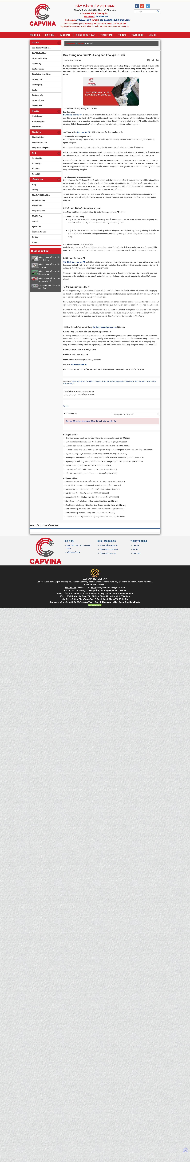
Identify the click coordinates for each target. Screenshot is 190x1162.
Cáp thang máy (37, 95)
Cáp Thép (35, 42)
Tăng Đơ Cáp (36, 132)
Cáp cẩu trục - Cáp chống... (41, 74)
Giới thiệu (137, 1110)
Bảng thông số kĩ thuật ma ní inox (49, 265)
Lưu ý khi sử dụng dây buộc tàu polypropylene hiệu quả (87, 1042)
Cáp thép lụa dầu (38, 69)
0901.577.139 (84, 20)
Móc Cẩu (35, 221)
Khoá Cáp (35, 111)
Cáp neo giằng (37, 85)
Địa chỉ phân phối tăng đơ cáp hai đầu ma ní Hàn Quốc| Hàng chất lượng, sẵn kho (99, 1019)
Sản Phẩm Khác (37, 179)
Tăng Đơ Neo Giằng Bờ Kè (41, 148)
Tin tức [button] (122, 35)
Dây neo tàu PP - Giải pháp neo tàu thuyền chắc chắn (87, 1046)
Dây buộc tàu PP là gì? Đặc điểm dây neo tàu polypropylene (89, 1038)
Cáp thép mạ (36, 64)
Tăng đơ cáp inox (38, 137)
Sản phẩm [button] (66, 35)
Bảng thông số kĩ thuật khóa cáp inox (49, 272)
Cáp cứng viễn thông (39, 58)
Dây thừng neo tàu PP (72, 115)
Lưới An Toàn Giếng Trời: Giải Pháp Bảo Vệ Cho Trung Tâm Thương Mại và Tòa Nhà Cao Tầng (104, 1007)
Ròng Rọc (35, 242)
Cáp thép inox (37, 106)
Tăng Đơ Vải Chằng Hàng (41, 195)
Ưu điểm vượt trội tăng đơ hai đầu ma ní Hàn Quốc (86, 1030)
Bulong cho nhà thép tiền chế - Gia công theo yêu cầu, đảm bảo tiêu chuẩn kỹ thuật (99, 1015)
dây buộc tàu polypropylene (104, 884)
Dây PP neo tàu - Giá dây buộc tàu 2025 (81, 1050)
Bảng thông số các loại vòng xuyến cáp (49, 279)
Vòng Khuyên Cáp (38, 200)
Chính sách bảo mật (108, 1110)
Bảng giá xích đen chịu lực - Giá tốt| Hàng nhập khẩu (86, 1054)
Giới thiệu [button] (50, 35)
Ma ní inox (35, 169)
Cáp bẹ (34, 90)
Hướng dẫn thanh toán (109, 1102)
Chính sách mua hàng (109, 1106)
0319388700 (102, 16)
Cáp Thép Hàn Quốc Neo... (41, 48)
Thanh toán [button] (107, 35)
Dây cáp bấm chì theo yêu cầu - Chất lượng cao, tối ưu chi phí (91, 999)
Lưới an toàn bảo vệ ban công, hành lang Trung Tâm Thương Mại (92, 1003)
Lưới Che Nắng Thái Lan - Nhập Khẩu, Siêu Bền (84, 1070)
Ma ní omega (36, 163)
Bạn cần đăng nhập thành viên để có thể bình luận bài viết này (91, 978)
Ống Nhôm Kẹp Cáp (39, 232)
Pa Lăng (35, 190)
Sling (34, 185)
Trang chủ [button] (35, 35)
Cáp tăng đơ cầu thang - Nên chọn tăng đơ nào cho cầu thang (90, 1062)
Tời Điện (35, 237)
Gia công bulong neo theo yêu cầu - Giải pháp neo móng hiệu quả (92, 995)
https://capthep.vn (79, 921)
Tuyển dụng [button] (138, 35)
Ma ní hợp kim (37, 158)
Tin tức (135, 1106)
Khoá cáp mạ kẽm (38, 121)
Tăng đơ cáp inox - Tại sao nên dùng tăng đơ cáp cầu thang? (90, 1074)
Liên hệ (136, 1102)
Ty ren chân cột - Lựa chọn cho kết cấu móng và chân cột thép (91, 1011)
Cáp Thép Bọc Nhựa (39, 53)
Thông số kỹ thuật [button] (86, 35)
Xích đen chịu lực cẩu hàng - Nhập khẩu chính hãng (86, 1058)
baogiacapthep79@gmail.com (115, 20)
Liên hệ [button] (153, 35)
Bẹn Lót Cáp (36, 227)
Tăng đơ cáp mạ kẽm (39, 142)
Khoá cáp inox (37, 116)
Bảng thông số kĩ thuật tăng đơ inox (49, 258)
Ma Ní (34, 153)
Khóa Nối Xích (37, 206)
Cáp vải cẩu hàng (38, 100)
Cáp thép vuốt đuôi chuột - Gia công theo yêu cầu (86, 1026)
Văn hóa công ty (73, 1109)
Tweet (65, 963)
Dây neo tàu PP (84, 184)
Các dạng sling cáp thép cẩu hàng (49, 286)
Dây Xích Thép (37, 216)
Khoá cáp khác (37, 127)
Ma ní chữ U (36, 174)
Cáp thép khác (37, 79)
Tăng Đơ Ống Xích (38, 211)
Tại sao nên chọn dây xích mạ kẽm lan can (83, 1023)
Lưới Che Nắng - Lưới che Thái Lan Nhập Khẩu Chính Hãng (89, 1066)
